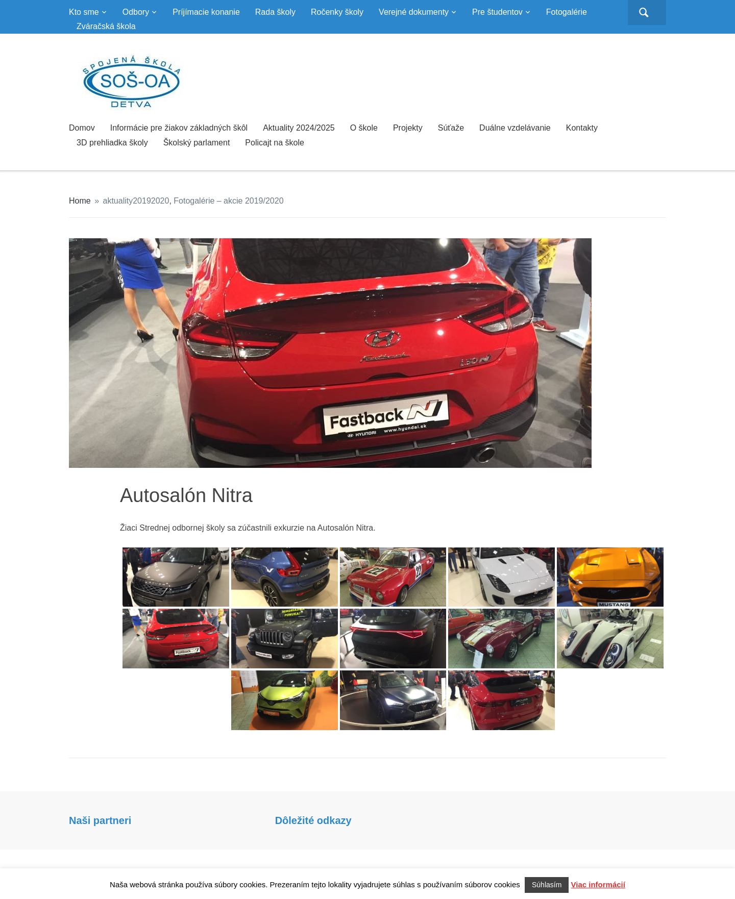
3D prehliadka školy (112, 142)
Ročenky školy (337, 12)
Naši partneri (100, 820)
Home (80, 200)
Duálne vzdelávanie (515, 127)
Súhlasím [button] (546, 885)
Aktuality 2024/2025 (299, 127)
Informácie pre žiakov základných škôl (179, 127)
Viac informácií (598, 884)
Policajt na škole (274, 142)
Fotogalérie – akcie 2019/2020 (228, 200)
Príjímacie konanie (206, 12)
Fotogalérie (566, 12)
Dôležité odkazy (313, 820)
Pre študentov (497, 12)
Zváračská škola (106, 26)
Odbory (135, 12)
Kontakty (582, 127)
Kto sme (84, 12)
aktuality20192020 (136, 200)
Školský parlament (196, 142)
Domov (82, 127)
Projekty (408, 127)
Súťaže (451, 127)
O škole (364, 127)
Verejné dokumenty (414, 12)
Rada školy (275, 12)
